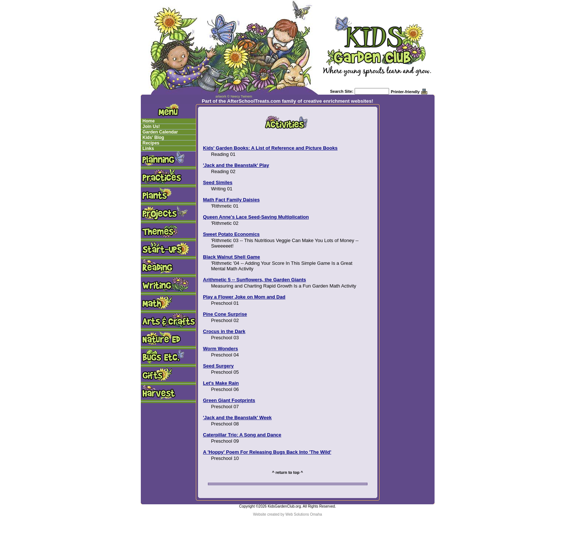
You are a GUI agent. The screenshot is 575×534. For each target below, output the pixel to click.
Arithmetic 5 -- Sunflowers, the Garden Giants (254, 279)
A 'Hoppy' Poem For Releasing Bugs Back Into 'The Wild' (267, 452)
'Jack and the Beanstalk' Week (237, 417)
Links (148, 148)
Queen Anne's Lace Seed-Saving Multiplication (256, 217)
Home (149, 121)
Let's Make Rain (221, 383)
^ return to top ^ (287, 472)
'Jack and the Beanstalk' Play (236, 165)
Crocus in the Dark (224, 331)
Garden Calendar (160, 132)
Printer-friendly (405, 91)
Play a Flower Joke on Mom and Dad (244, 297)
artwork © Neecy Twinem (234, 96)
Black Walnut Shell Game (231, 257)
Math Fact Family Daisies (231, 199)
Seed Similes (217, 182)
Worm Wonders (220, 348)
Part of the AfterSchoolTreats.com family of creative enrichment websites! (287, 101)
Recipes (151, 143)
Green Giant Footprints (229, 400)
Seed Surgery (218, 366)
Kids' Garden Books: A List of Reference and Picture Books (270, 148)
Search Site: (342, 91)
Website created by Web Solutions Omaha (287, 514)
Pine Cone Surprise (225, 314)
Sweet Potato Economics (231, 234)
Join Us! (151, 126)
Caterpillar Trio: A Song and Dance (242, 435)
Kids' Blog (153, 137)
